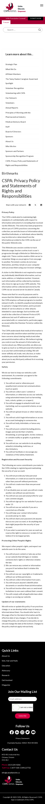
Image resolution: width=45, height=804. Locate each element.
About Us (6, 656)
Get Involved (7, 680)
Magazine (6, 685)
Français (6, 22)
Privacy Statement (23, 738)
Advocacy (6, 670)
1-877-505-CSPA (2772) (16, 768)
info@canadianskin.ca (11, 772)
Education (6, 665)
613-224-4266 (11, 765)
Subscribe (22, 716)
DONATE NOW (35, 18)
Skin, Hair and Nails (10, 661)
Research (5, 675)
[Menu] (41, 7)
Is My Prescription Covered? (16, 18)
